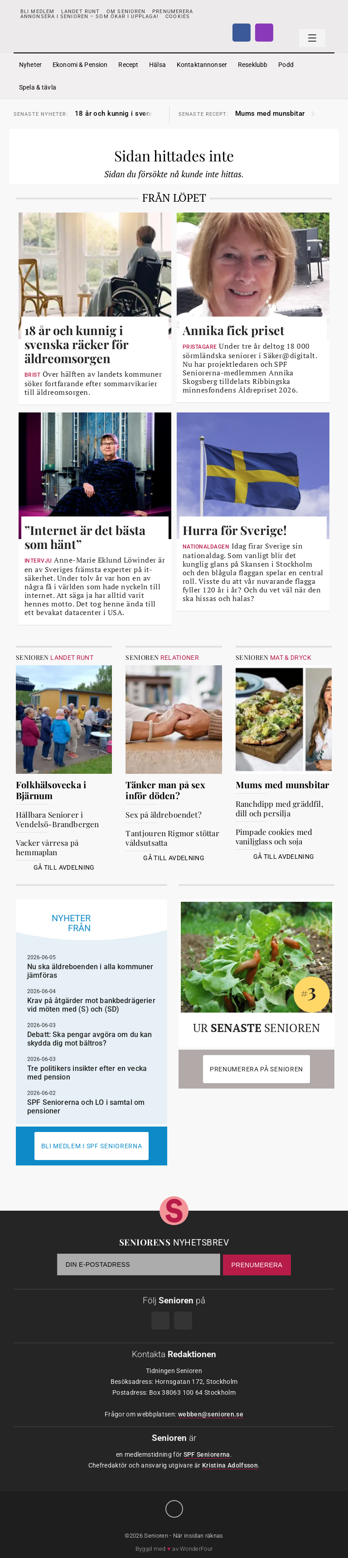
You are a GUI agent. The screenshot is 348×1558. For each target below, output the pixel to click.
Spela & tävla (37, 87)
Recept (128, 64)
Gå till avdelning (64, 867)
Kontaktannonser (202, 64)
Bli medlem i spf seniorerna (91, 1146)
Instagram (264, 33)
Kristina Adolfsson (230, 1465)
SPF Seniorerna (207, 1454)
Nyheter (30, 64)
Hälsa (157, 64)
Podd (286, 64)
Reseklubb (252, 64)
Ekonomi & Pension (80, 64)
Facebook (241, 33)
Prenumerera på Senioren (256, 1069)
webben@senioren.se (210, 1414)
